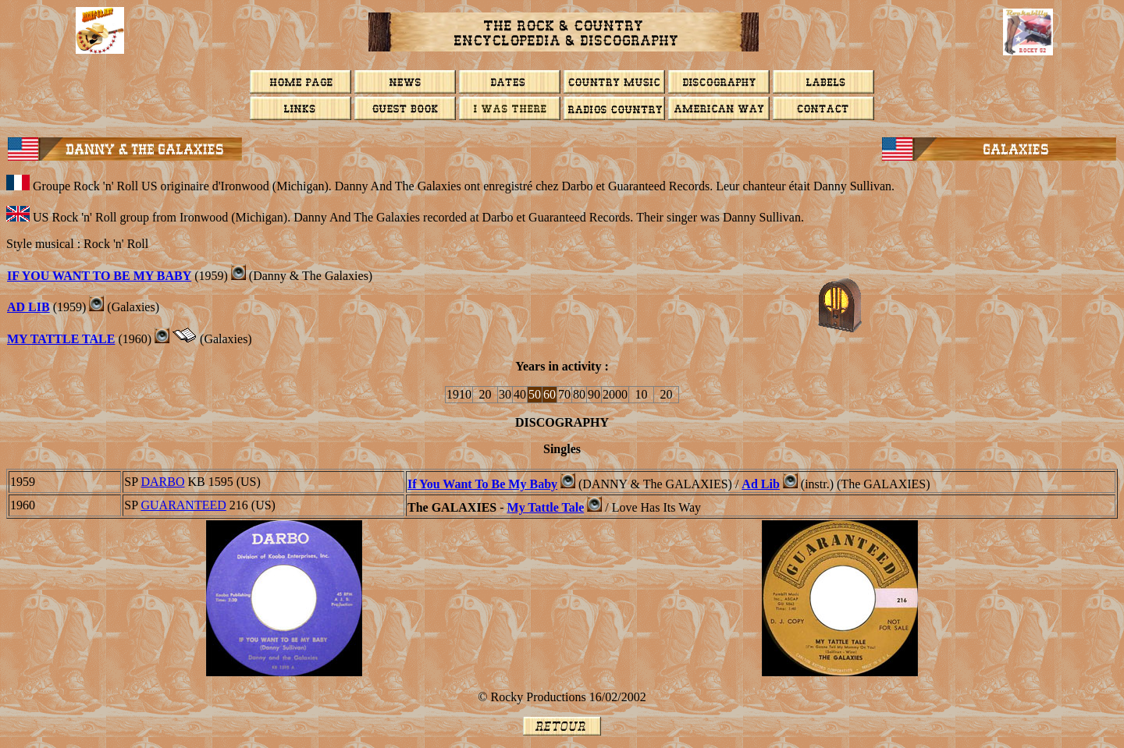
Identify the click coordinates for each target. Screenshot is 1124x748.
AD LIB (28, 307)
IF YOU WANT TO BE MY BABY (99, 275)
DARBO (162, 481)
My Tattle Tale (546, 507)
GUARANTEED (183, 505)
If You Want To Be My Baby (482, 484)
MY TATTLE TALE (61, 339)
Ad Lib (760, 484)
